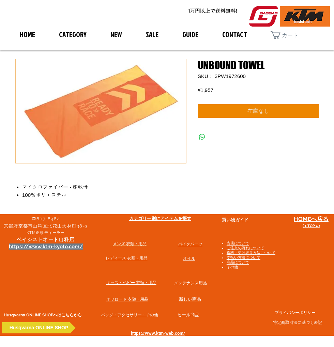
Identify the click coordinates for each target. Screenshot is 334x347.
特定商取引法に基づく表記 (297, 322)
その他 (232, 267)
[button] (290, 35)
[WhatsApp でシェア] (202, 137)
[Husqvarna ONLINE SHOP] (39, 327)
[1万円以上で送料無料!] (212, 11)
